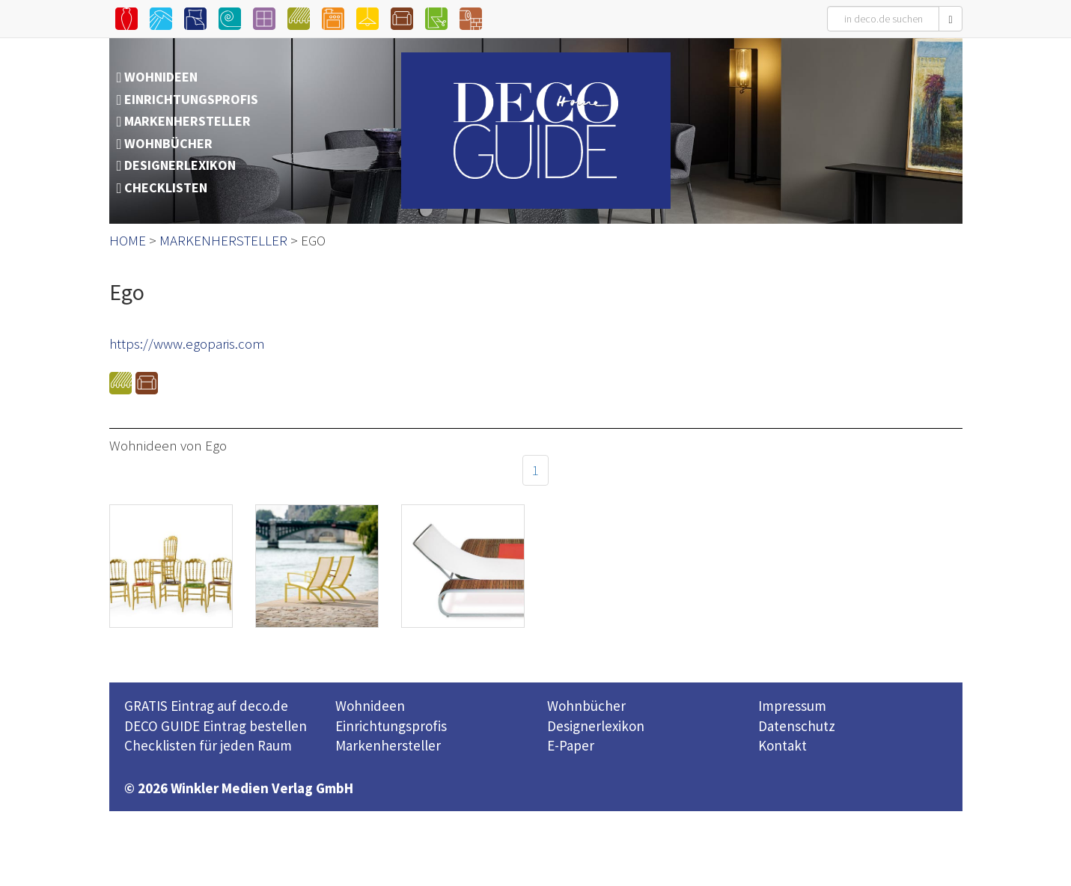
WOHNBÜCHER (168, 143)
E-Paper (570, 745)
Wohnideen (370, 706)
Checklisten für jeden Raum (208, 745)
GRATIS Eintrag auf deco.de (206, 706)
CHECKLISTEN (165, 187)
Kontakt (782, 745)
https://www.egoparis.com (187, 343)
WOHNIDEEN (161, 76)
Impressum (792, 706)
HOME (127, 240)
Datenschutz (796, 726)
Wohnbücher (586, 706)
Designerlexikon (595, 726)
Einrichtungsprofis (391, 726)
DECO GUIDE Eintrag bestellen (215, 726)
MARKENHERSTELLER (187, 120)
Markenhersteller (388, 745)
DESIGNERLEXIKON (180, 165)
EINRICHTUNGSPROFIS (191, 99)
